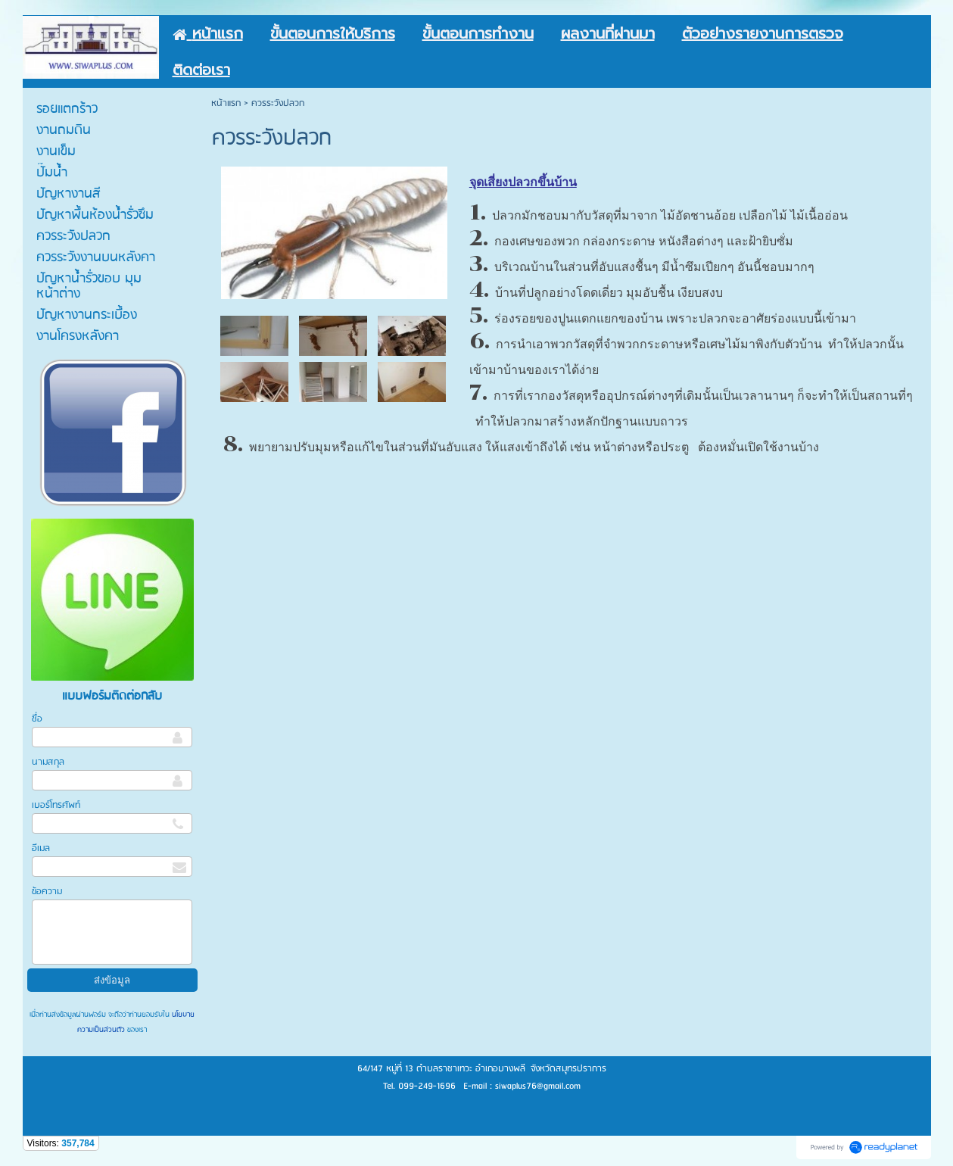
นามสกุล (48, 762)
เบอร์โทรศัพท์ (56, 805)
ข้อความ (47, 891)
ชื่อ (37, 719)
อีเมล (41, 848)
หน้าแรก (226, 103)
